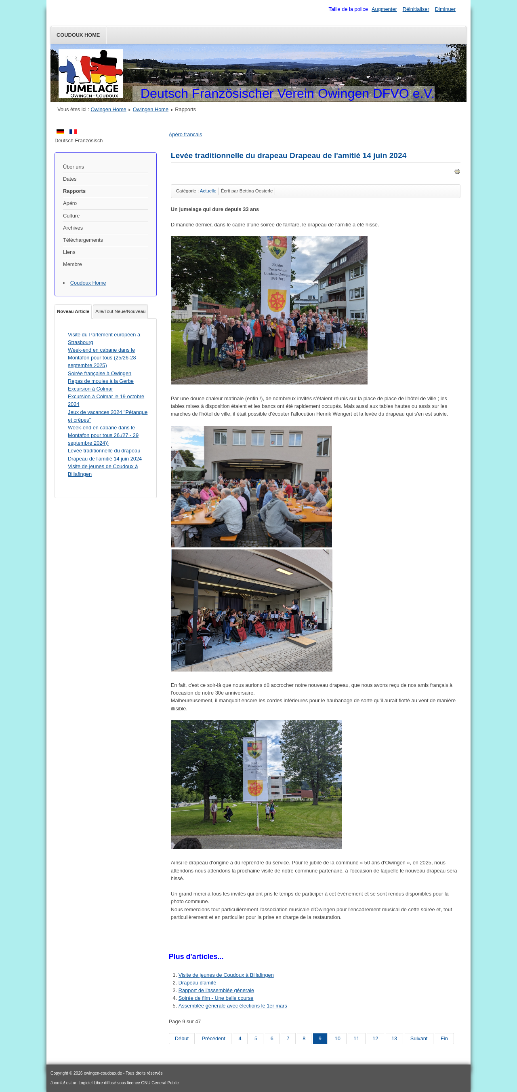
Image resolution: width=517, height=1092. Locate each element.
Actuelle (208, 190)
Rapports (74, 191)
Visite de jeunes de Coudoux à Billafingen (226, 975)
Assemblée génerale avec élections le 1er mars (233, 1006)
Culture (71, 216)
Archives (73, 228)
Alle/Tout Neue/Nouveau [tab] (120, 311)
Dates (69, 179)
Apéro (70, 203)
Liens (69, 252)
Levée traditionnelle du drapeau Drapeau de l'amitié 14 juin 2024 (289, 155)
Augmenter (384, 9)
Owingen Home (108, 109)
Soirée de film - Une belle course (216, 998)
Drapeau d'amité (197, 983)
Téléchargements (83, 240)
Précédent (213, 1038)
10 (337, 1038)
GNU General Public (160, 1083)
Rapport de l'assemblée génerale (216, 990)
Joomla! (57, 1083)
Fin (444, 1038)
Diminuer (445, 9)
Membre (72, 264)
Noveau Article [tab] (73, 311)
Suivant (419, 1038)
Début (182, 1038)
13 (394, 1038)
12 (375, 1038)
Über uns (73, 167)
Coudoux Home (78, 35)
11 (356, 1038)
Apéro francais (185, 134)
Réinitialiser (416, 9)
